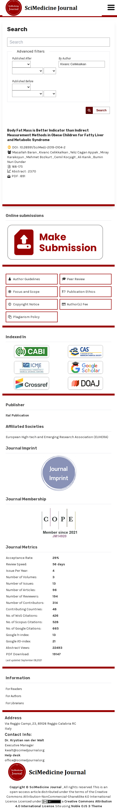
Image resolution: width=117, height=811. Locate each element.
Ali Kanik (85, 157)
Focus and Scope (23, 292)
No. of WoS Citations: (22, 616)
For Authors (13, 696)
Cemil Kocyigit (65, 157)
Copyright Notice (23, 304)
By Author (65, 58)
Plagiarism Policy (24, 317)
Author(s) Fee (75, 304)
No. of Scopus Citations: (24, 622)
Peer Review (73, 279)
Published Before (22, 81)
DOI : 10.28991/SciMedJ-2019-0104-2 (39, 147)
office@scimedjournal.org (24, 760)
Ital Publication (17, 415)
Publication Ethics (78, 292)
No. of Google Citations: (23, 628)
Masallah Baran (24, 152)
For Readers (14, 689)
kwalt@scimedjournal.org (24, 750)
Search (101, 110)
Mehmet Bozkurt (39, 157)
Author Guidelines (24, 279)
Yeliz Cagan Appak (84, 152)
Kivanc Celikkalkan (54, 152)
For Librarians (15, 703)
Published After (21, 58)
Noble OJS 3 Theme (86, 806)
